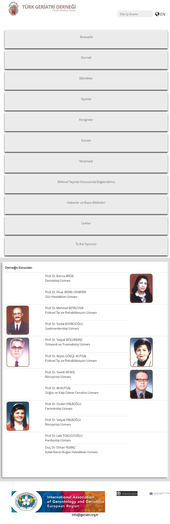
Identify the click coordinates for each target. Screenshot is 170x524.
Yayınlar (86, 98)
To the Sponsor (86, 243)
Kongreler (86, 119)
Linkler (86, 223)
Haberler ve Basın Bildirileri (86, 202)
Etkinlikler (86, 78)
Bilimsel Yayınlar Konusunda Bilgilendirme (86, 181)
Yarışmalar (86, 161)
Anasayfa (86, 36)
